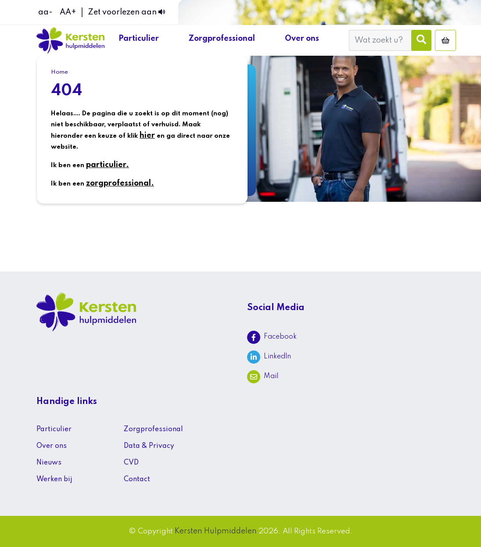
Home (59, 72)
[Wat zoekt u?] (380, 40)
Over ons (51, 446)
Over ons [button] (303, 39)
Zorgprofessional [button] (223, 39)
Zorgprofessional (153, 429)
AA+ (68, 12)
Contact (137, 479)
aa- (45, 12)
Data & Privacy (149, 446)
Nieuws (48, 462)
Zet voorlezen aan (126, 12)
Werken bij (54, 479)
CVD (131, 462)
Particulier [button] (139, 39)
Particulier (54, 429)
